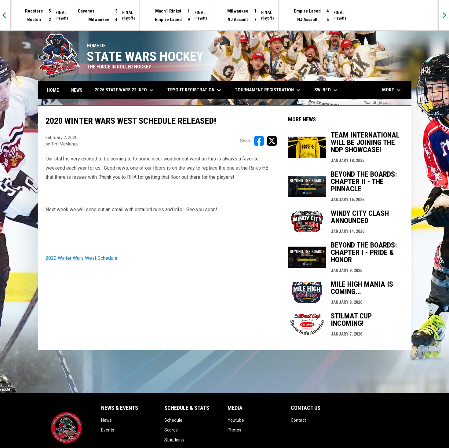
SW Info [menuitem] (326, 90)
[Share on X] (272, 141)
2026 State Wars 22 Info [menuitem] (125, 90)
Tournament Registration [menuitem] (268, 90)
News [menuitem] (76, 90)
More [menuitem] (392, 90)
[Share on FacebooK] (259, 141)
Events (107, 430)
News (106, 420)
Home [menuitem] (53, 90)
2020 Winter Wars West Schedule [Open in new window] (81, 258)
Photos (234, 430)
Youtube (236, 420)
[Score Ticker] (224, 15)
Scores (171, 430)
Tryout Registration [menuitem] (195, 90)
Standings (174, 439)
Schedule (173, 420)
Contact (298, 420)
